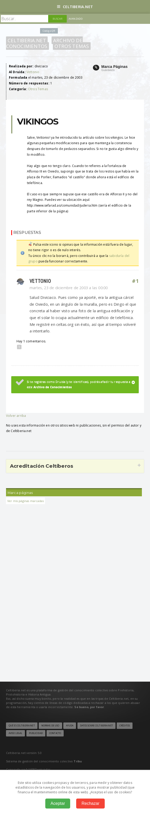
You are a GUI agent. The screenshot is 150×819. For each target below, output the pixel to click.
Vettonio (32, 72)
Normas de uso (50, 725)
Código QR (49, 31)
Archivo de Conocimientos (44, 43)
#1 (135, 281)
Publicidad (36, 733)
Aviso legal (15, 733)
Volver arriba (16, 415)
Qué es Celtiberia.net (22, 725)
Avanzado (76, 18)
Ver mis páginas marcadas (25, 501)
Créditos (124, 725)
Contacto (55, 733)
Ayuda (70, 725)
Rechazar (90, 803)
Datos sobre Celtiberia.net (96, 725)
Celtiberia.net (75, 6)
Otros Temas (71, 46)
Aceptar (58, 803)
